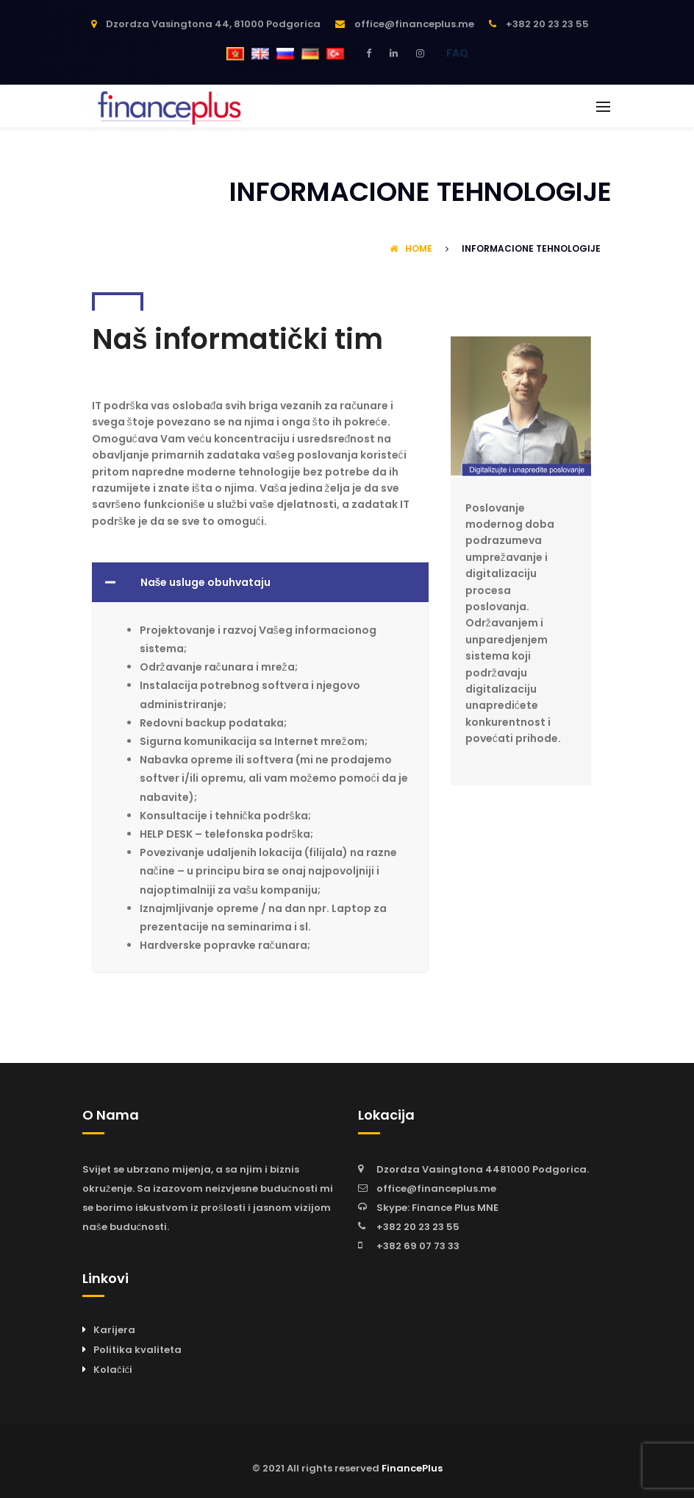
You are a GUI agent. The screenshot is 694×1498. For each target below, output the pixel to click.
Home (411, 248)
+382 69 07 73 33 (417, 1246)
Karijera (114, 1330)
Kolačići (112, 1370)
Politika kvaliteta (137, 1350)
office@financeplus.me (436, 1188)
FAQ (457, 53)
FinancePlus (412, 1468)
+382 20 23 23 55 (417, 1227)
